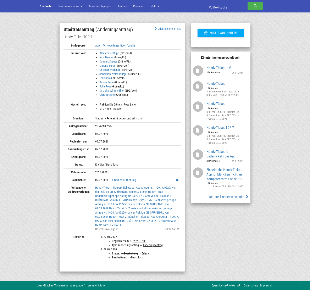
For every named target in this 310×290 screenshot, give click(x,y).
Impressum (266, 285)
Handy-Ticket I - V (218, 68)
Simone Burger (107, 65)
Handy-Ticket (215, 83)
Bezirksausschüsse (70, 6)
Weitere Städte (96, 285)
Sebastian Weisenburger (113, 74)
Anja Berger (106, 57)
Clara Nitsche (107, 94)
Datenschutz (251, 285)
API (239, 285)
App (97, 45)
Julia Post (105, 86)
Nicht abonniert (220, 32)
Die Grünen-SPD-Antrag (123, 180)
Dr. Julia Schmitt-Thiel (111, 90)
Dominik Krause (108, 61)
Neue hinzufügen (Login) (119, 45)
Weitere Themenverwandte (229, 197)
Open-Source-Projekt (223, 285)
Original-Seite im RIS (167, 28)
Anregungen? (77, 285)
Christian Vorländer (110, 69)
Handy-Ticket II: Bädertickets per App (220, 154)
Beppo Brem (106, 82)
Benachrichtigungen (99, 6)
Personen (138, 6)
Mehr (154, 6)
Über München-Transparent (52, 285)
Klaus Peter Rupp (109, 53)
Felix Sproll (105, 78)
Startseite (45, 6)
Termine (122, 6)
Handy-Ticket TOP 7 (220, 127)
